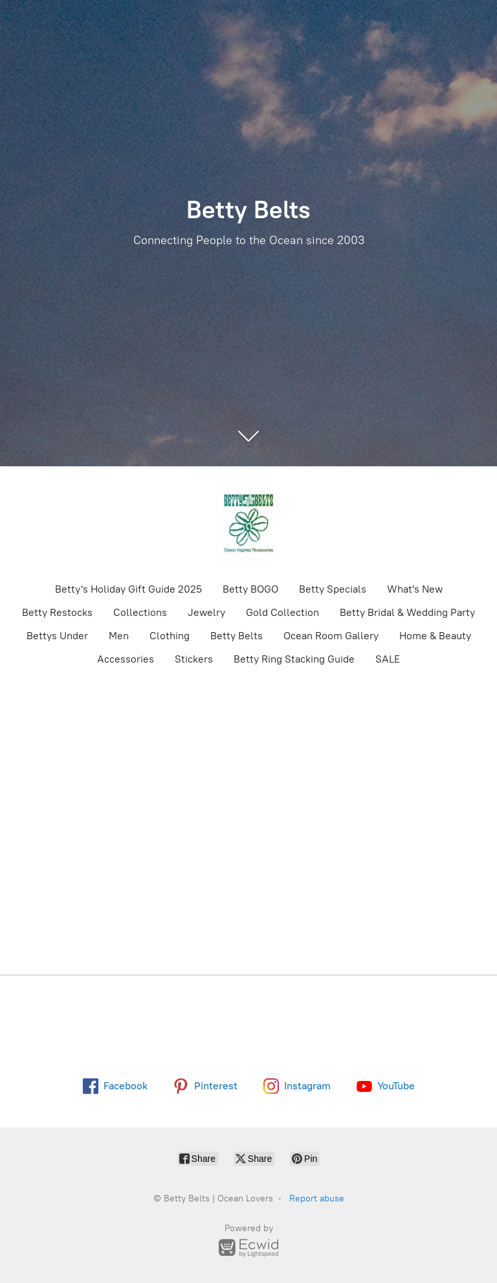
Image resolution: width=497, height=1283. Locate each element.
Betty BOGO (250, 589)
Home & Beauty (435, 636)
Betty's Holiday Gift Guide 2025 (128, 589)
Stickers (194, 659)
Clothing (169, 636)
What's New (415, 589)
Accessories (125, 659)
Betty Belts (236, 636)
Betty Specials (332, 589)
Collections (140, 612)
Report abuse (316, 1198)
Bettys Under (57, 636)
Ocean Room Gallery (331, 636)
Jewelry (206, 612)
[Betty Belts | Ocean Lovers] (248, 523)
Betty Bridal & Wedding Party (407, 612)
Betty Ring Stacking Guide (294, 659)
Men (119, 636)
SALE (387, 659)
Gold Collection (282, 612)
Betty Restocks (57, 612)
